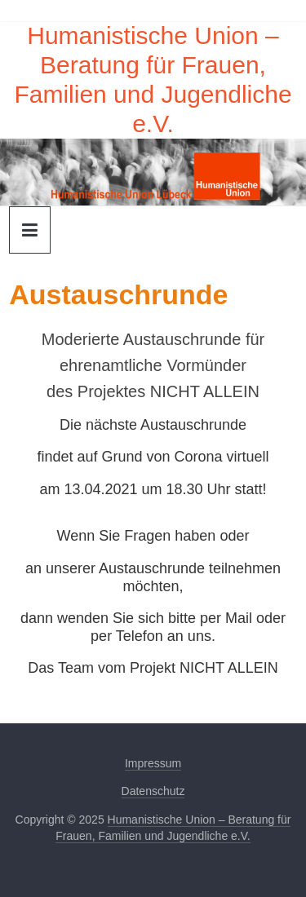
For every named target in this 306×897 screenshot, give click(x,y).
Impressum (153, 763)
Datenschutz (153, 791)
